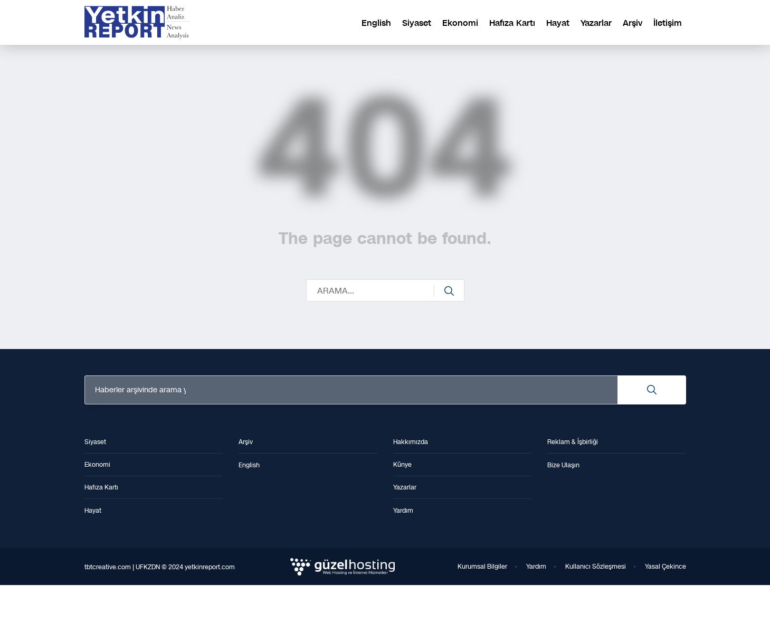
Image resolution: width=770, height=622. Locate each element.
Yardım (536, 566)
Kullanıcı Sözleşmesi (595, 566)
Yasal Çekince (665, 566)
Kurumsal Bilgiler (482, 566)
